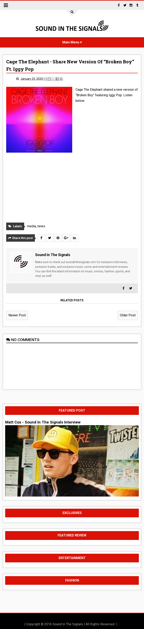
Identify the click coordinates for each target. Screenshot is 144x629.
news (41, 226)
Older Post (128, 315)
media (31, 226)
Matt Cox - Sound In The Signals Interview (42, 422)
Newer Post (17, 315)
